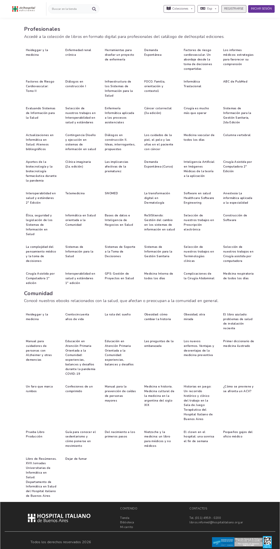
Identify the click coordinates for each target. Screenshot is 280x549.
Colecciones (177, 9)
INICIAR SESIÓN (261, 9)
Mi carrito (126, 527)
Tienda (124, 518)
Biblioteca (127, 522)
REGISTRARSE (233, 9)
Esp (206, 9)
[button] (21, 20)
